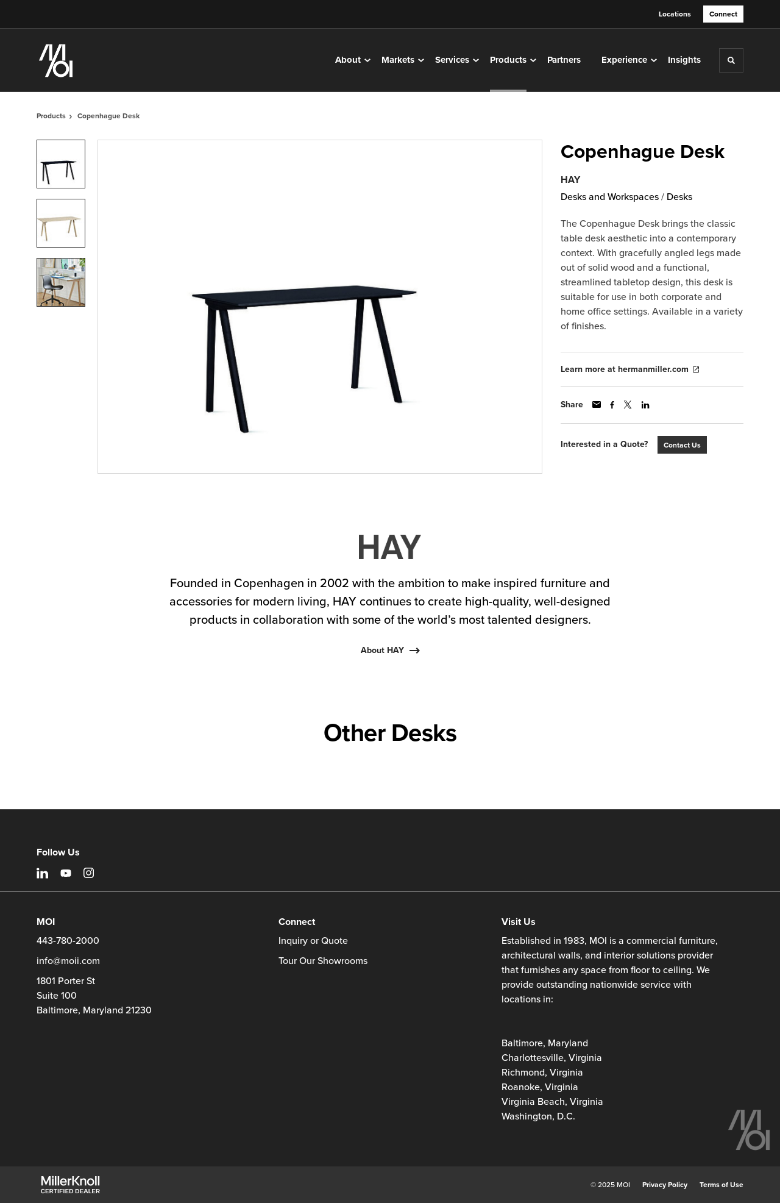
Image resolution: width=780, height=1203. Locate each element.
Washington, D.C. (538, 1116)
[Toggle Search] (731, 60)
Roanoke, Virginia (540, 1087)
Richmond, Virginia (542, 1072)
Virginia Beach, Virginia (552, 1102)
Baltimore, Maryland (545, 1043)
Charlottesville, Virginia (552, 1058)
